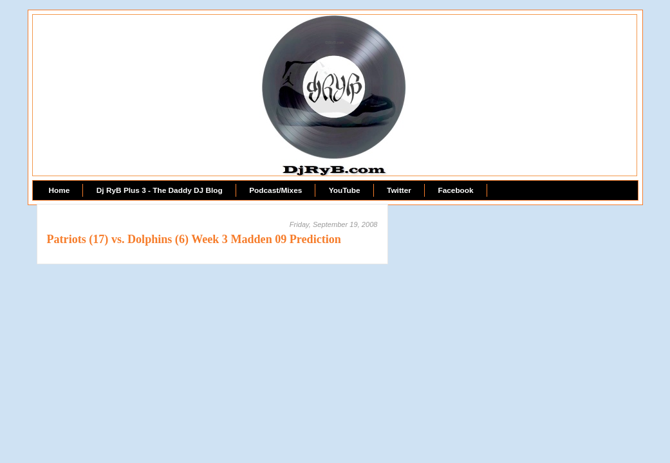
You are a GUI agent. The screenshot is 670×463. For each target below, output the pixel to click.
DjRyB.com (334, 42)
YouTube (344, 190)
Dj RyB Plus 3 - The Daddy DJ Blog (160, 190)
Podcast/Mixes (275, 190)
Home (59, 190)
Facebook (455, 190)
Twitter (399, 190)
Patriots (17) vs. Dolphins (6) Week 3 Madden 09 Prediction (194, 239)
